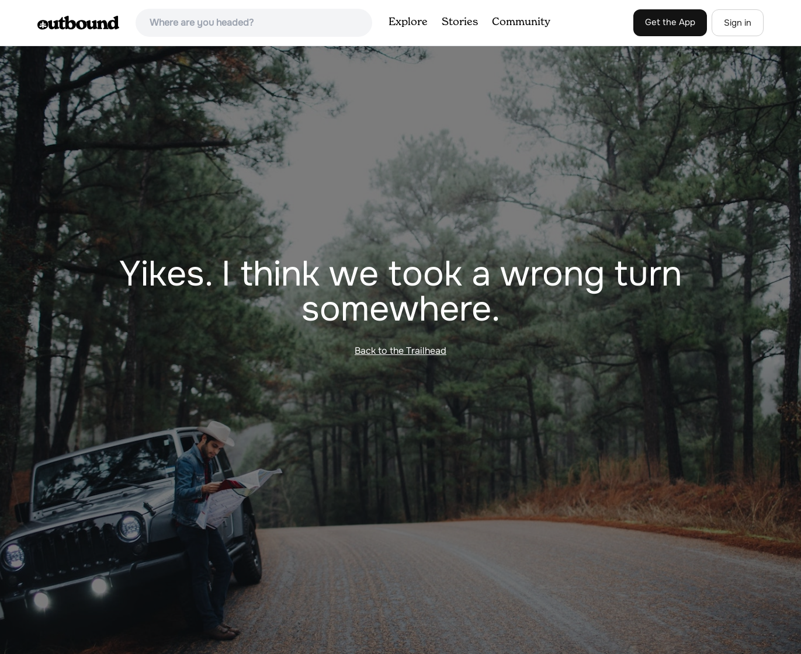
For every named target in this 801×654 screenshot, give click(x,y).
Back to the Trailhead (400, 351)
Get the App (670, 22)
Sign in (737, 23)
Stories (460, 22)
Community (521, 22)
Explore (408, 22)
